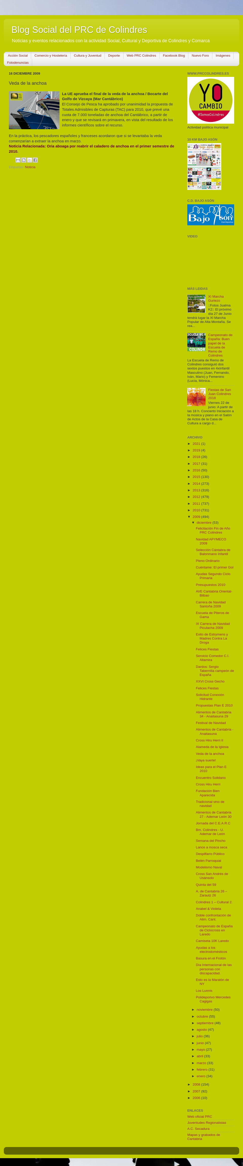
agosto (202, 1029)
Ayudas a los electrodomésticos (211, 950)
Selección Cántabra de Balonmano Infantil (213, 552)
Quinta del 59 (206, 885)
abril (200, 1056)
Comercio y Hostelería (50, 55)
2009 (197, 517)
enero (201, 1076)
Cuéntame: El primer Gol (215, 567)
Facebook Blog (174, 55)
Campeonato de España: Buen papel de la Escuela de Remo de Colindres (220, 345)
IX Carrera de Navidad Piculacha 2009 (213, 626)
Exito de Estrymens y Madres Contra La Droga (212, 638)
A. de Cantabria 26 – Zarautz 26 (211, 893)
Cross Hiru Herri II (209, 740)
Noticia (30, 167)
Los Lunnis (204, 991)
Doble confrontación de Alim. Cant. (213, 917)
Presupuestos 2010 (210, 585)
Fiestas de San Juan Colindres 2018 (219, 394)
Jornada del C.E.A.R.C (213, 823)
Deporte (114, 55)
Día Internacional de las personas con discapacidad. (214, 969)
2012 (197, 497)
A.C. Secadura (198, 1129)
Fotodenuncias (18, 62)
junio (201, 1043)
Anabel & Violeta (208, 909)
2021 (197, 444)
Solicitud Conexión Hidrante (210, 697)
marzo (202, 1063)
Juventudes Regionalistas (206, 1123)
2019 (197, 450)
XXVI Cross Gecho (210, 681)
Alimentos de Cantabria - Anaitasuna (215, 731)
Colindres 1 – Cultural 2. (214, 902)
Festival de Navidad (211, 723)
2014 (197, 484)
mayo (201, 1049)
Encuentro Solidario (211, 778)
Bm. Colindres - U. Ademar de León (210, 832)
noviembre (205, 1009)
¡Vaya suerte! (206, 760)
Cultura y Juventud (87, 55)
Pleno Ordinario (208, 561)
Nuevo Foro (200, 55)
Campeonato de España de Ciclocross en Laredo (214, 930)
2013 (197, 490)
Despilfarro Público (210, 854)
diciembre (204, 522)
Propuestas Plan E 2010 (214, 705)
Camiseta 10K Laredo (212, 941)
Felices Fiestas (207, 649)
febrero (203, 1069)
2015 (197, 477)
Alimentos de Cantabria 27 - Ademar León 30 (214, 814)
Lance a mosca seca (211, 847)
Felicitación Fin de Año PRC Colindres (213, 530)
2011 (197, 503)
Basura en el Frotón (211, 958)
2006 (197, 1098)
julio (200, 1036)
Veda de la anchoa (210, 754)
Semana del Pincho (211, 841)
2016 (197, 470)
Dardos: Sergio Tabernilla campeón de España (215, 671)
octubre (203, 1016)
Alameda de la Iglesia (212, 747)
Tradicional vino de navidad (210, 804)
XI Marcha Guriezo (216, 298)
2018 (197, 457)
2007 (197, 1091)
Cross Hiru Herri (208, 784)
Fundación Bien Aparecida (208, 793)
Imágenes (223, 55)
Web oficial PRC (199, 1116)
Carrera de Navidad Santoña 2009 (211, 604)
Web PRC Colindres (141, 55)
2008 (197, 1084)
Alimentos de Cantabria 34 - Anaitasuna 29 (213, 714)
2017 (197, 464)
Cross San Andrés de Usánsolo (212, 876)
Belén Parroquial (208, 861)
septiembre (206, 1023)
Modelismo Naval (209, 867)
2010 (197, 510)
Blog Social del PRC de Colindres (79, 30)
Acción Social (18, 55)
